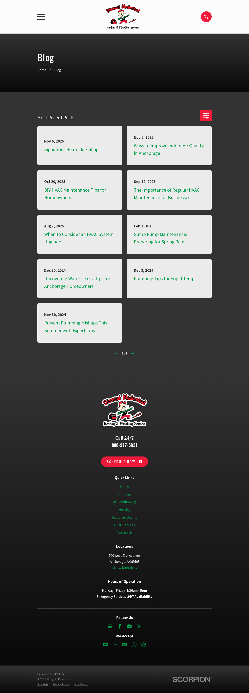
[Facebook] (119, 626)
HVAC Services (124, 525)
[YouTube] (129, 626)
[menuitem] (42, 684)
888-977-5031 (124, 445)
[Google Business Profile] (110, 626)
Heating (124, 509)
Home (124, 486)
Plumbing (124, 494)
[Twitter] (139, 626)
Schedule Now (124, 461)
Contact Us (124, 532)
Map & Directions (124, 567)
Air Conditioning (124, 502)
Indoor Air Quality (124, 517)
